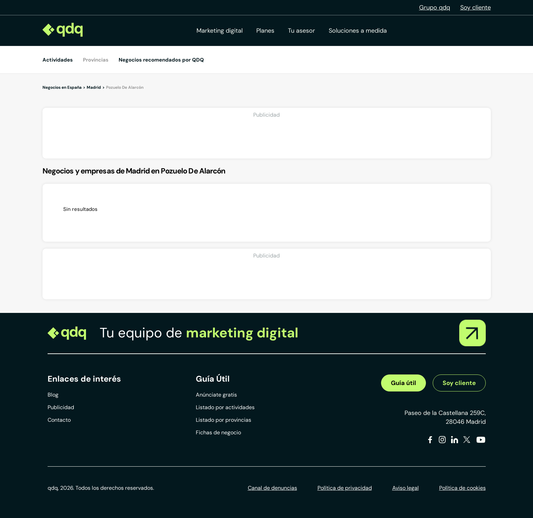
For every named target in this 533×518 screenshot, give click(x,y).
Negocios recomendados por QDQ (161, 59)
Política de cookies (462, 487)
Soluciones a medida (358, 31)
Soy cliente (475, 7)
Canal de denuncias (272, 487)
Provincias (95, 59)
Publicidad (61, 407)
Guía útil (403, 383)
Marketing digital (219, 31)
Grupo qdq (434, 7)
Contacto (59, 419)
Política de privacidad (344, 487)
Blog (53, 394)
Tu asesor (301, 31)
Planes (265, 31)
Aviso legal (405, 487)
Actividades (57, 59)
